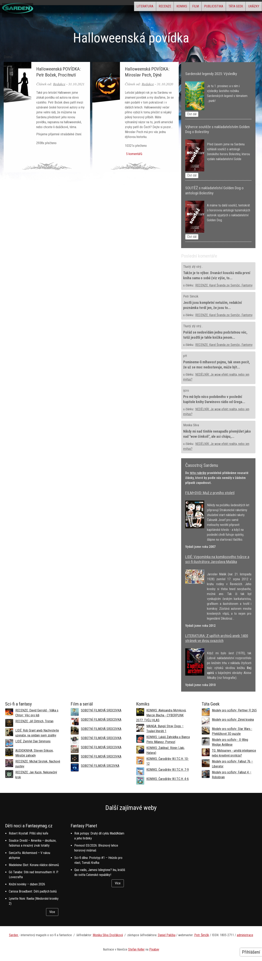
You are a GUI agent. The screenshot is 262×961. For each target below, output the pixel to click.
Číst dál (191, 114)
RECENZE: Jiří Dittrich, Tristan (34, 721)
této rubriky (198, 473)
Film (176, 7)
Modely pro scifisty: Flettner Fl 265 (234, 710)
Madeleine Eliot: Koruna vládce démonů (34, 865)
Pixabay (154, 949)
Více (52, 912)
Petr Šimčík (201, 935)
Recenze (135, 7)
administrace (245, 935)
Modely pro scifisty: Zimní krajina (233, 720)
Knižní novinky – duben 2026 (27, 884)
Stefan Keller (136, 949)
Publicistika (200, 7)
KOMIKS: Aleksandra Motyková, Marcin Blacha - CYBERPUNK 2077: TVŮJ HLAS (161, 715)
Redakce (59, 84)
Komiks (157, 7)
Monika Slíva (191, 425)
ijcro (186, 390)
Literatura (109, 7)
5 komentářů (133, 154)
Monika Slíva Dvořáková (108, 935)
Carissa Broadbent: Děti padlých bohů (33, 891)
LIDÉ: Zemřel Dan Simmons (33, 741)
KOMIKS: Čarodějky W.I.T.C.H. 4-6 (167, 779)
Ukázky (250, 7)
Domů (8, 57)
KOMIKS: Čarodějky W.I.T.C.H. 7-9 (167, 770)
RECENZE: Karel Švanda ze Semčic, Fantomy (224, 285)
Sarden (14, 935)
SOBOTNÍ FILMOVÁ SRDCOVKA (101, 710)
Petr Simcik (190, 296)
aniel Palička (167, 935)
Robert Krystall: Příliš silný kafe (28, 833)
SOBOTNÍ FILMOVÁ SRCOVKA (100, 766)
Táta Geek (227, 7)
